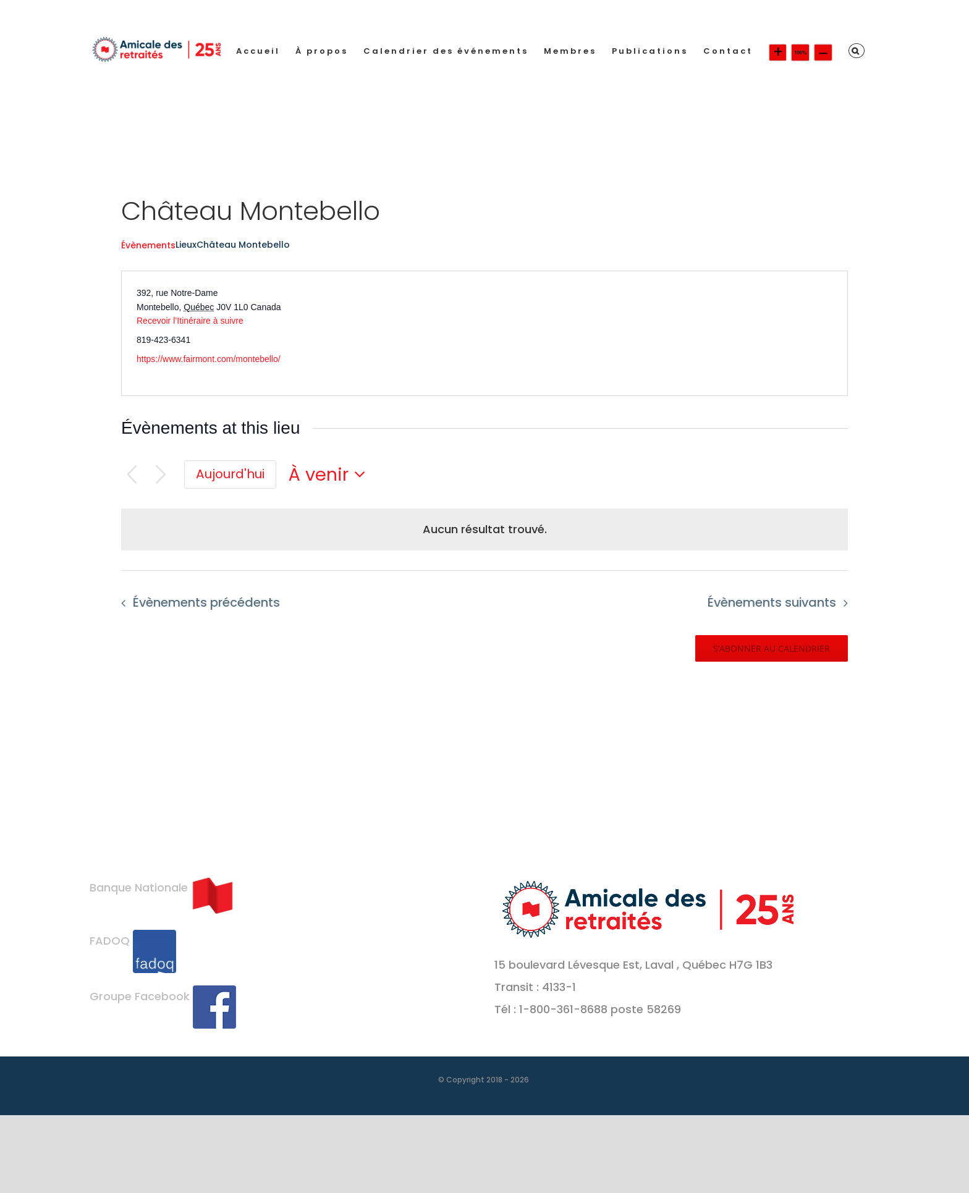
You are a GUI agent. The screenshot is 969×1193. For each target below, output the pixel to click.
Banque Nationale (162, 887)
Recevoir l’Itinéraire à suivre (190, 321)
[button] (856, 51)
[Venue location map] (664, 333)
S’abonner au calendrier (771, 648)
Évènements (148, 245)
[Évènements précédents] (132, 475)
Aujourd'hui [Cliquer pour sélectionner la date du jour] (230, 474)
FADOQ (133, 940)
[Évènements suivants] (161, 475)
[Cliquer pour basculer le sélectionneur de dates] (331, 474)
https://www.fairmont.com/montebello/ (209, 359)
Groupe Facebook (163, 996)
